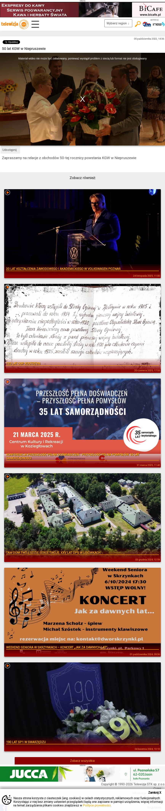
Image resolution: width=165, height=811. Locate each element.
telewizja (15, 24)
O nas (157, 788)
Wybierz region (118, 23)
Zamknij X (154, 792)
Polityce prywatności (97, 805)
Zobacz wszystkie (82, 761)
